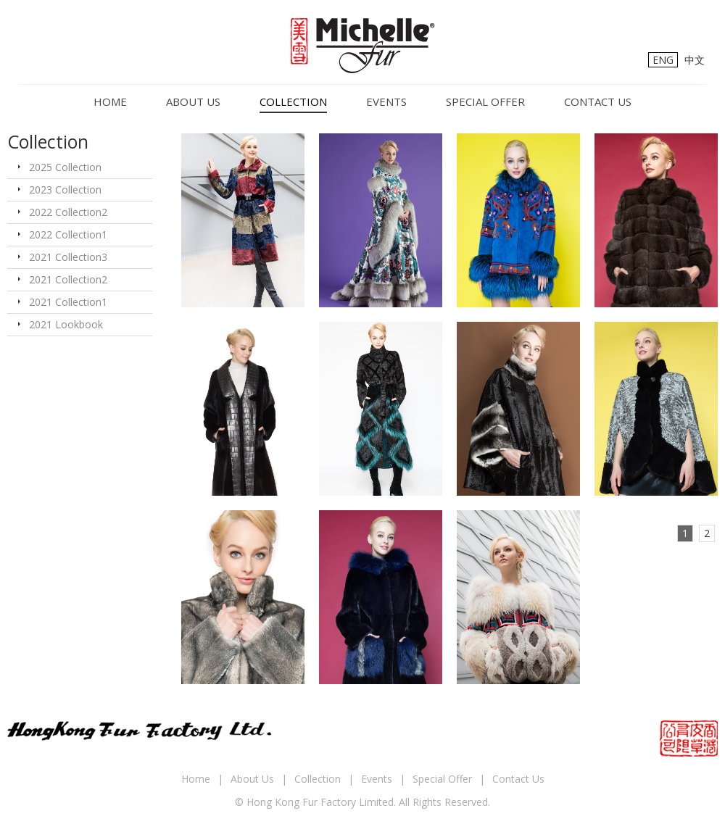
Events (386, 101)
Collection (293, 101)
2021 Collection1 (68, 302)
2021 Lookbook (66, 324)
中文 (694, 60)
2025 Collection (65, 167)
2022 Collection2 (68, 212)
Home (110, 101)
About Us (193, 101)
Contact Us (597, 101)
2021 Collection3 (68, 257)
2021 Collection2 (68, 279)
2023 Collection (65, 189)
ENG (663, 60)
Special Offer (485, 101)
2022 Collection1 (68, 234)
